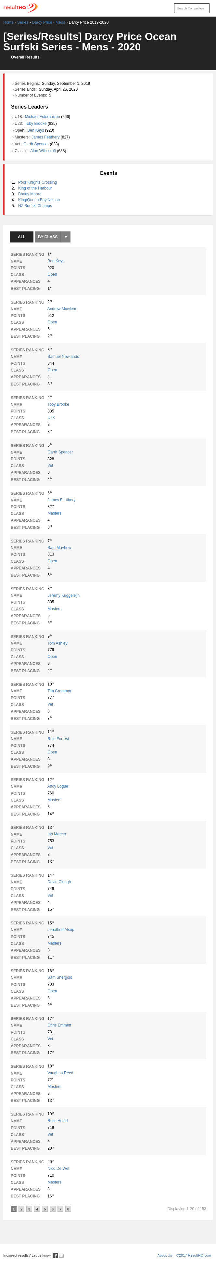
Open (52, 274)
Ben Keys (36, 130)
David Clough (59, 882)
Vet (50, 465)
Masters (54, 513)
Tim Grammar (59, 691)
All (21, 237)
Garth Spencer (36, 144)
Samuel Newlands (63, 356)
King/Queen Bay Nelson (39, 200)
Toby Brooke (36, 123)
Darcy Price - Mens (48, 22)
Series (22, 22)
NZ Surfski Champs (35, 205)
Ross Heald (57, 1120)
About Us (165, 1255)
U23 (51, 417)
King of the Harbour (35, 188)
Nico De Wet (58, 1168)
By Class (47, 237)
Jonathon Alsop (60, 929)
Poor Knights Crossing (37, 182)
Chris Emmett (59, 1025)
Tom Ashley (57, 643)
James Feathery (46, 137)
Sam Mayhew (59, 547)
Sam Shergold (59, 977)
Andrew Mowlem (61, 309)
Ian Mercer (56, 834)
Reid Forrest (58, 739)
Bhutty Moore (29, 194)
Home (8, 22)
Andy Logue (57, 786)
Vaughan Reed (60, 1073)
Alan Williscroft (43, 151)
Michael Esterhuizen (43, 116)
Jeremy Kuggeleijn (63, 595)
